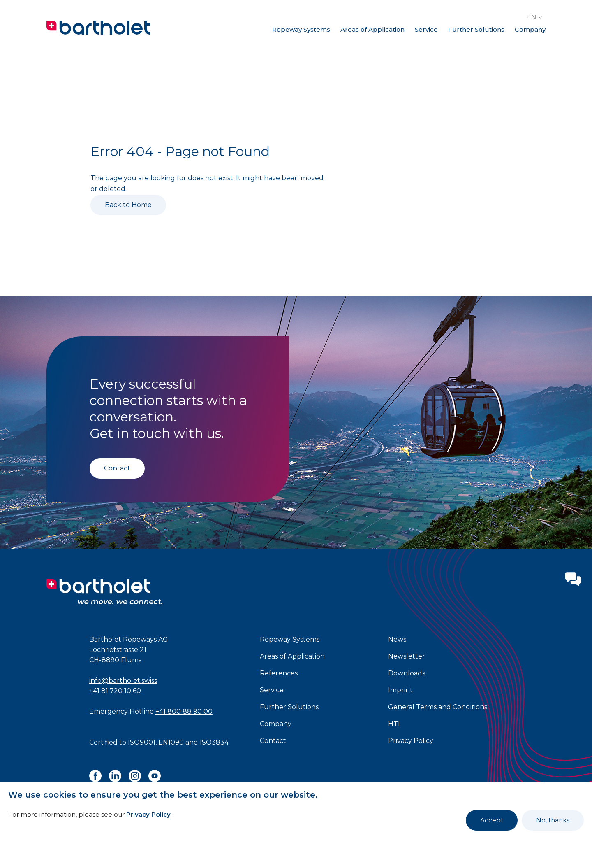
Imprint (400, 690)
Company (530, 29)
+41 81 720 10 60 (115, 691)
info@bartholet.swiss (123, 680)
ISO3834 (214, 742)
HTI (394, 724)
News (397, 639)
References (279, 673)
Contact (117, 468)
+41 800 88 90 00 (184, 711)
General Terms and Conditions (437, 707)
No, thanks (552, 820)
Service (426, 29)
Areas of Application (372, 29)
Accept (491, 820)
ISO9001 (141, 742)
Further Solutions (476, 29)
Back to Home (128, 205)
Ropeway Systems (301, 29)
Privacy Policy (148, 814)
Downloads (406, 673)
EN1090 (171, 742)
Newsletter (406, 656)
